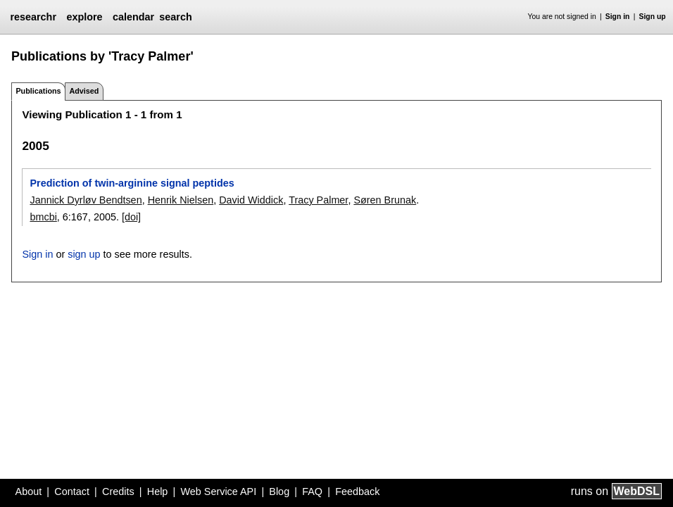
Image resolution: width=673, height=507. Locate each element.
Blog (279, 491)
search (175, 17)
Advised (84, 91)
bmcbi (43, 217)
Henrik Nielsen (181, 200)
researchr (33, 17)
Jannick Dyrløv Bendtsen (85, 200)
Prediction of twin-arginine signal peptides (132, 183)
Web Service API (218, 491)
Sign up (652, 16)
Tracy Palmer (318, 200)
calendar (133, 17)
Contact (71, 491)
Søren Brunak (384, 200)
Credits (118, 491)
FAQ (312, 491)
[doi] (131, 217)
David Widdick (251, 200)
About (28, 491)
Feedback (357, 491)
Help (157, 491)
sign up (84, 254)
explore (84, 17)
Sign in (617, 16)
